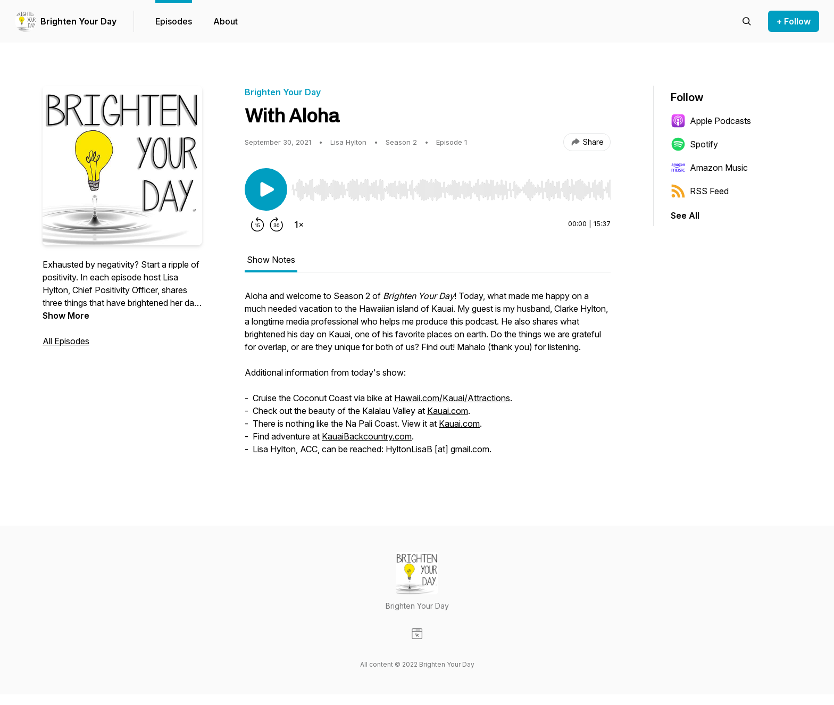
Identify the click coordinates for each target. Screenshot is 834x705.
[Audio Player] (451, 187)
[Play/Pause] (266, 189)
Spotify (694, 144)
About (225, 21)
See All (685, 215)
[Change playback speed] (299, 224)
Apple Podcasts (711, 120)
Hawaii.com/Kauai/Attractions (452, 398)
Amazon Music (709, 167)
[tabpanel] (428, 377)
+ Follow (794, 21)
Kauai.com (447, 410)
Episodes (173, 21)
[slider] (451, 190)
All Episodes (66, 341)
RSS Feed (700, 191)
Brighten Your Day (78, 21)
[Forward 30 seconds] (276, 224)
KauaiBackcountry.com (367, 436)
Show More (66, 315)
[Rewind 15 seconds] (257, 224)
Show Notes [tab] (271, 259)
